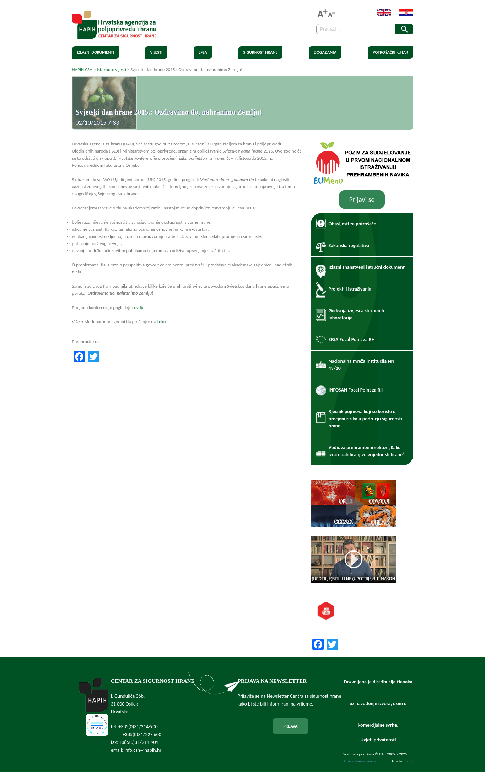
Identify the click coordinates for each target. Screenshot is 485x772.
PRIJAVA (290, 726)
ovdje (139, 307)
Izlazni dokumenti (95, 52)
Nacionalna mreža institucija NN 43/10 (361, 364)
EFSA (203, 52)
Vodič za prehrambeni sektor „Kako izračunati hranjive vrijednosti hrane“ (367, 451)
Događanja (325, 52)
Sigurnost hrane (260, 52)
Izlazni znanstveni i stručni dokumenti (367, 267)
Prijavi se (362, 199)
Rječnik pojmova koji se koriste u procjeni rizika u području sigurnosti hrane (365, 419)
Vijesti (156, 52)
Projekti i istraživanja (350, 289)
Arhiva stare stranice (359, 761)
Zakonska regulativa (349, 246)
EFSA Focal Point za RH (352, 339)
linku (161, 321)
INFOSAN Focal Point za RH (356, 390)
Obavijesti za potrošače (352, 224)
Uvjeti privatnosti (378, 740)
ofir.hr (408, 761)
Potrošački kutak (390, 52)
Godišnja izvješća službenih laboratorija (356, 314)
